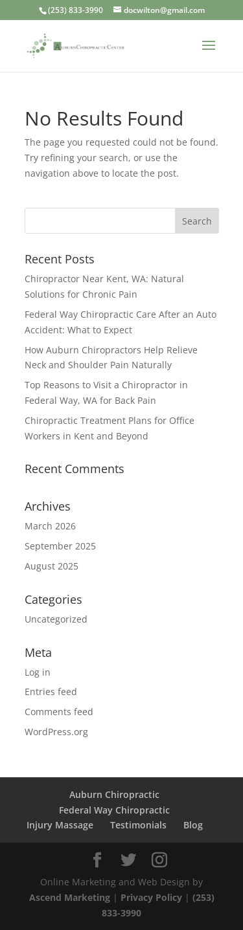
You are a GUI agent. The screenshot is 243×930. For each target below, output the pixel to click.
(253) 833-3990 (75, 10)
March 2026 (50, 526)
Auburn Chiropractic (114, 794)
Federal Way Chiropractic (114, 810)
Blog (193, 825)
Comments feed (59, 711)
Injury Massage (60, 825)
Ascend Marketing (71, 897)
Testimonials (138, 825)
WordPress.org (56, 731)
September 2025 (60, 546)
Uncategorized (56, 619)
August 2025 (51, 566)
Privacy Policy (153, 897)
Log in (38, 672)
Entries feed (51, 691)
